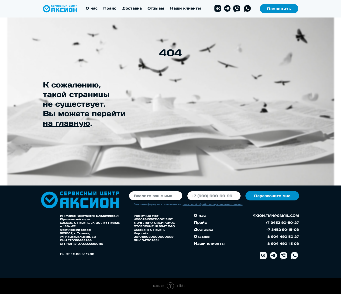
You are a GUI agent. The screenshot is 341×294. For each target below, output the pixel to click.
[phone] (214, 195)
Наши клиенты (185, 8)
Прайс (109, 8)
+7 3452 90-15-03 (282, 230)
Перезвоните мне (272, 195)
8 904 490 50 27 (283, 236)
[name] (156, 195)
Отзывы (156, 8)
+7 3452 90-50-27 (282, 222)
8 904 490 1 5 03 (283, 244)
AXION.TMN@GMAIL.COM (276, 216)
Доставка (132, 8)
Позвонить (279, 8)
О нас (92, 8)
